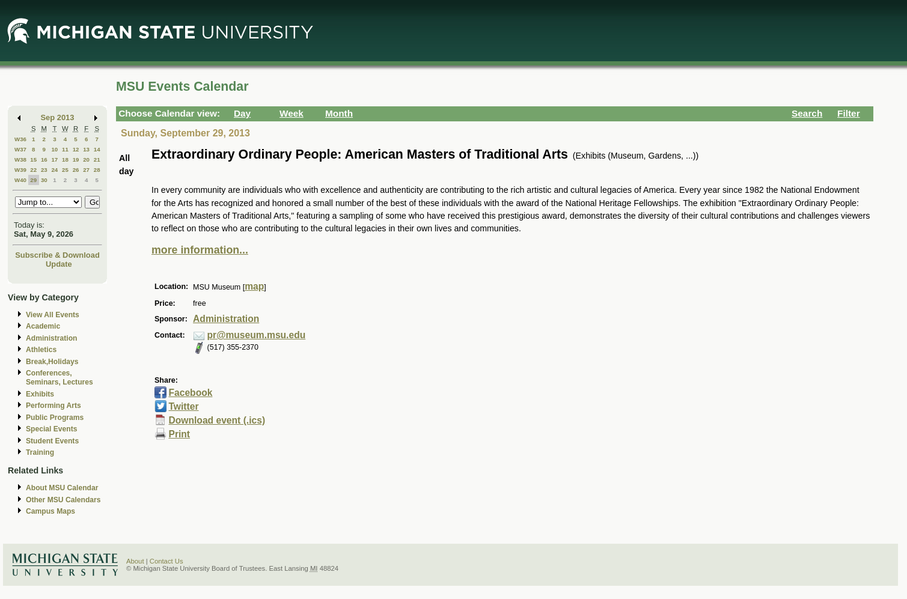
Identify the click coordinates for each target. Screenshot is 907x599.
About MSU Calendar (62, 488)
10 (54, 149)
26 (76, 169)
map (254, 286)
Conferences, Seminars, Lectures (59, 377)
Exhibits (40, 394)
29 (33, 180)
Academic (43, 326)
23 (44, 169)
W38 (20, 159)
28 (97, 169)
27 (86, 169)
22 (33, 169)
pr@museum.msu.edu (256, 335)
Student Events (52, 441)
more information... (199, 250)
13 (86, 149)
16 (44, 159)
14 (97, 149)
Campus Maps (50, 511)
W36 (20, 139)
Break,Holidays (52, 361)
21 (97, 159)
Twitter (183, 406)
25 (65, 169)
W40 (20, 180)
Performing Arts (53, 405)
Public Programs (55, 417)
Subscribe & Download (57, 255)
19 (76, 159)
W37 (20, 149)
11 (65, 149)
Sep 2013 (58, 117)
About (135, 561)
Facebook (190, 393)
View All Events (52, 315)
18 (65, 159)
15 (33, 159)
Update (59, 264)
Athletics (41, 349)
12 (76, 149)
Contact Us (166, 561)
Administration (51, 338)
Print (179, 434)
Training (40, 452)
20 (86, 159)
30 (44, 180)
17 (54, 159)
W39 (20, 169)
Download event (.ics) (216, 420)
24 (54, 169)
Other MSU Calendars (63, 500)
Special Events (51, 429)
